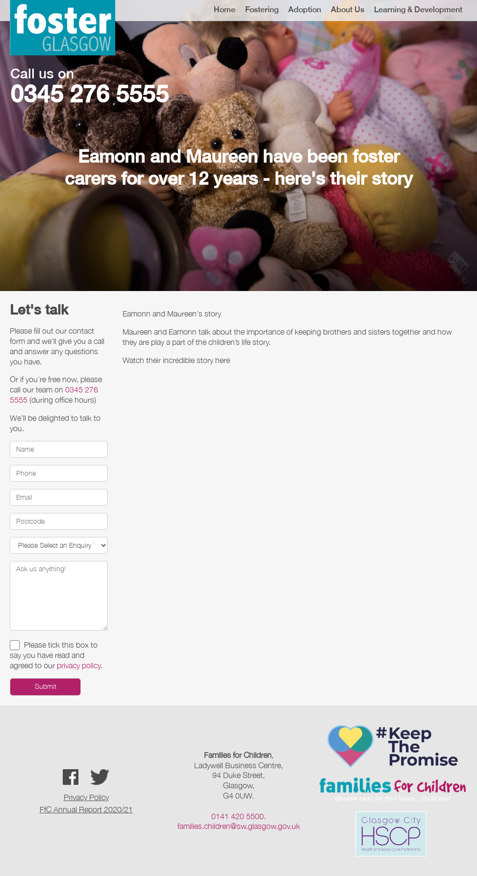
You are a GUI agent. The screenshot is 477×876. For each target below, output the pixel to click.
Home (224, 9)
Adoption (304, 9)
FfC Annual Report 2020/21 (86, 809)
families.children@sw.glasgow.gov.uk (238, 826)
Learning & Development (418, 9)
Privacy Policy (86, 797)
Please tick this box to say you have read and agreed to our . (56, 655)
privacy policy (78, 665)
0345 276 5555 (89, 94)
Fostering (261, 9)
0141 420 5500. (238, 816)
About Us (347, 9)
